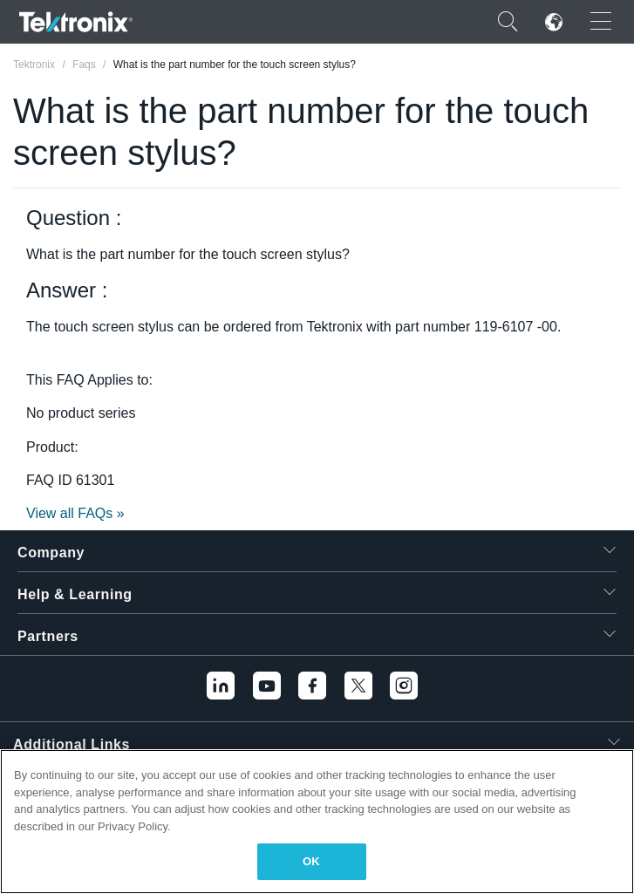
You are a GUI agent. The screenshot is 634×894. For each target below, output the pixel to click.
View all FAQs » (75, 513)
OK (311, 861)
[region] (317, 821)
